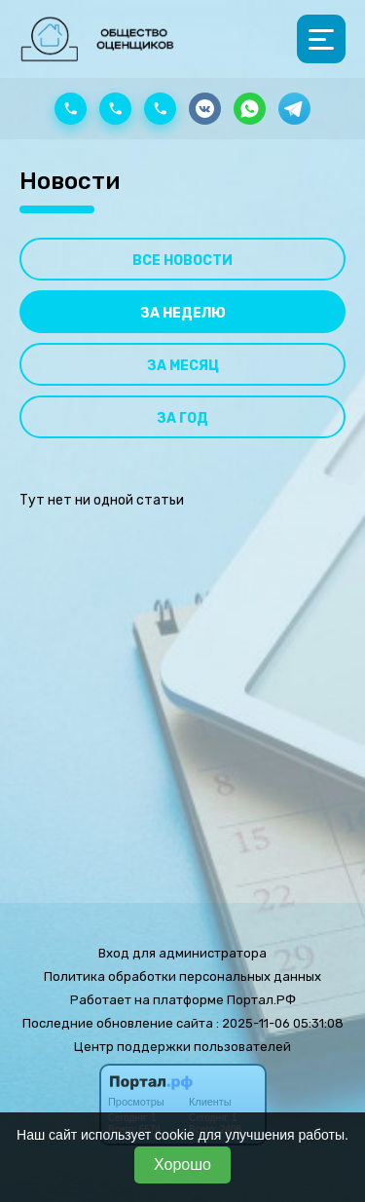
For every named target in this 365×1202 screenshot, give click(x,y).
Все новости (182, 260)
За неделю (183, 313)
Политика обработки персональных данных (182, 976)
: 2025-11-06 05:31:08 (280, 1023)
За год (182, 418)
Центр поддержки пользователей (182, 1046)
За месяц (183, 365)
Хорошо (182, 1164)
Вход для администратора (182, 953)
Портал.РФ (261, 1000)
